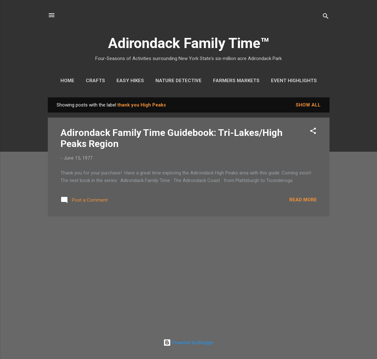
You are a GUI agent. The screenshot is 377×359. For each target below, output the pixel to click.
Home (67, 80)
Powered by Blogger (188, 342)
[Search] (326, 17)
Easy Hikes (130, 80)
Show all (308, 105)
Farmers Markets (236, 80)
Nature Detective (178, 80)
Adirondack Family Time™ (188, 43)
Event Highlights (294, 80)
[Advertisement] (189, 266)
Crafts (95, 80)
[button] (313, 132)
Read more (303, 200)
